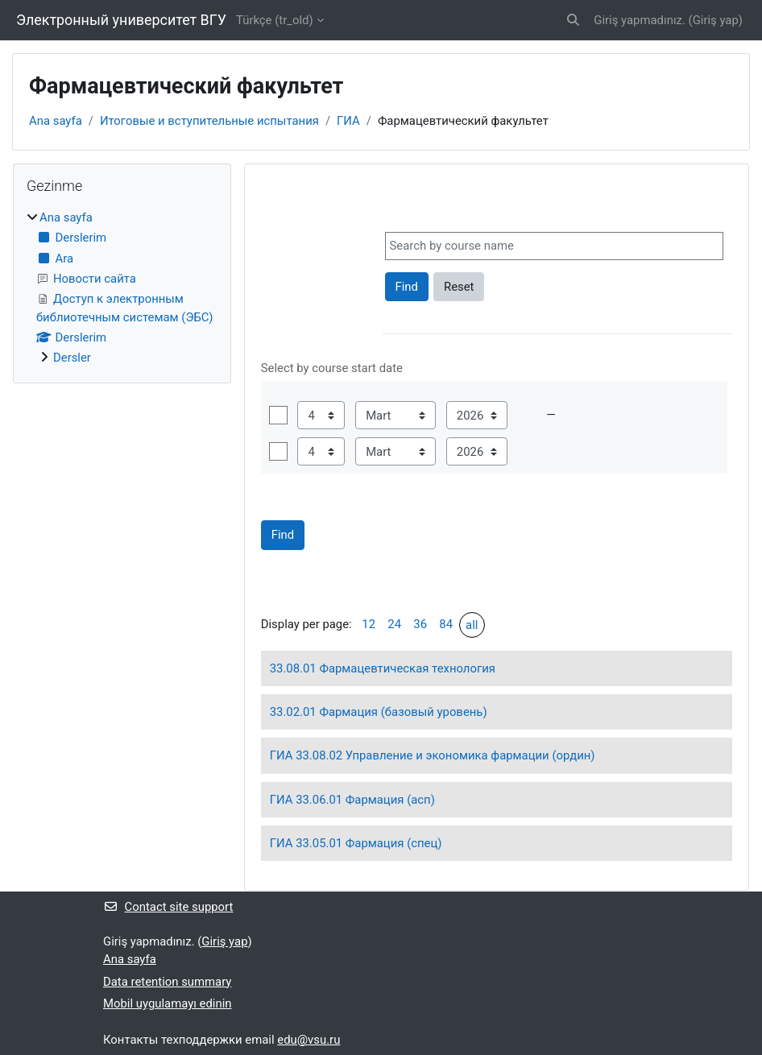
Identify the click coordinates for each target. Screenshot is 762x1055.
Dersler (72, 357)
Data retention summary (167, 981)
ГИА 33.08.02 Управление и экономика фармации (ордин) (432, 755)
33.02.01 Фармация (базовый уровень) (378, 712)
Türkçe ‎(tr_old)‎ (274, 20)
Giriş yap (716, 20)
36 (420, 624)
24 (394, 624)
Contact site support (168, 907)
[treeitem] (122, 288)
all (472, 625)
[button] (573, 20)
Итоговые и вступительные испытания (209, 121)
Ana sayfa (55, 121)
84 (446, 624)
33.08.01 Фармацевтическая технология (382, 668)
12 (368, 624)
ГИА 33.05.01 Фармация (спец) (356, 843)
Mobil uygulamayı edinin (167, 1003)
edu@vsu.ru (308, 1039)
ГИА (348, 121)
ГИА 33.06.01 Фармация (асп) (352, 799)
